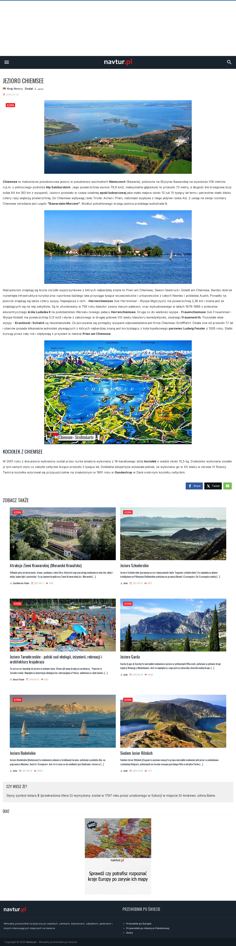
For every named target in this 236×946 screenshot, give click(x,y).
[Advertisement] (118, 28)
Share (194, 486)
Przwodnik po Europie (138, 923)
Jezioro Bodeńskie (23, 753)
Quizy (129, 932)
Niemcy (18, 88)
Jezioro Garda (130, 657)
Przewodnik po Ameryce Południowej (147, 928)
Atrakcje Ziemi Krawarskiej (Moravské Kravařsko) (45, 565)
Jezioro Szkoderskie (134, 565)
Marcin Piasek (18, 679)
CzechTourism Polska (21, 583)
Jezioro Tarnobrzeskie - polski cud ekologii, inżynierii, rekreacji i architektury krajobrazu (56, 659)
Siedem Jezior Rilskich (136, 753)
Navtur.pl (31, 941)
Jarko (40, 88)
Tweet (213, 486)
